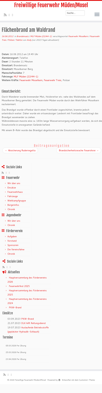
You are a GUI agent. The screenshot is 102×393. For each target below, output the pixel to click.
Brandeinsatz (23, 36)
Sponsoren (12, 245)
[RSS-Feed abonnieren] (6, 15)
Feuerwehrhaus (15, 191)
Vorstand (12, 240)
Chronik (11, 209)
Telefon (19, 40)
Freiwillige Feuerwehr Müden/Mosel (51, 5)
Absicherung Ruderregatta (20, 150)
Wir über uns (13, 183)
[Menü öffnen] (96, 14)
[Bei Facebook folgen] (13, 15)
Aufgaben (12, 236)
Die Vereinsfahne (15, 249)
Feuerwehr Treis (52, 80)
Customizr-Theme (87, 380)
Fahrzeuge (12, 196)
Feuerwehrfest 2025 (19, 286)
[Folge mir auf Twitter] (10, 15)
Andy (29, 40)
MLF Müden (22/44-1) (41, 36)
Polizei (11, 40)
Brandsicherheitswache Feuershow (79, 150)
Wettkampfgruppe (16, 200)
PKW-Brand (15, 307)
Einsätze (11, 187)
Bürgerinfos (13, 204)
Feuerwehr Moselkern (78, 36)
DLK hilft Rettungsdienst (33, 323)
